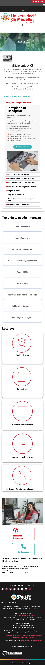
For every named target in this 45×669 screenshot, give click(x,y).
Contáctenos (23, 552)
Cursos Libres (22, 389)
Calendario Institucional (22, 425)
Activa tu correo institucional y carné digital (20, 199)
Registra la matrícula (16, 195)
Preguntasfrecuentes (18, 537)
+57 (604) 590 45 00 (16, 615)
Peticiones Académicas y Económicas (22, 489)
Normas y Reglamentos (22, 457)
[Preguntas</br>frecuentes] (15, 530)
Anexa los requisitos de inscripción (21, 179)
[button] (22, 24)
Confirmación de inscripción (18, 174)
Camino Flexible (22, 355)
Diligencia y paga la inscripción (19, 103)
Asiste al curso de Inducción (18, 205)
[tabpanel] (22, 153)
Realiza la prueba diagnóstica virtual (22, 187)
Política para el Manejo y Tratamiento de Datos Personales (23, 635)
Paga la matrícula (14, 191)
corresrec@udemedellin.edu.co (31, 641)
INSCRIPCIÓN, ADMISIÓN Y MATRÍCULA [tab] (17, 96)
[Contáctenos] (23, 546)
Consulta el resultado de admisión (21, 183)
